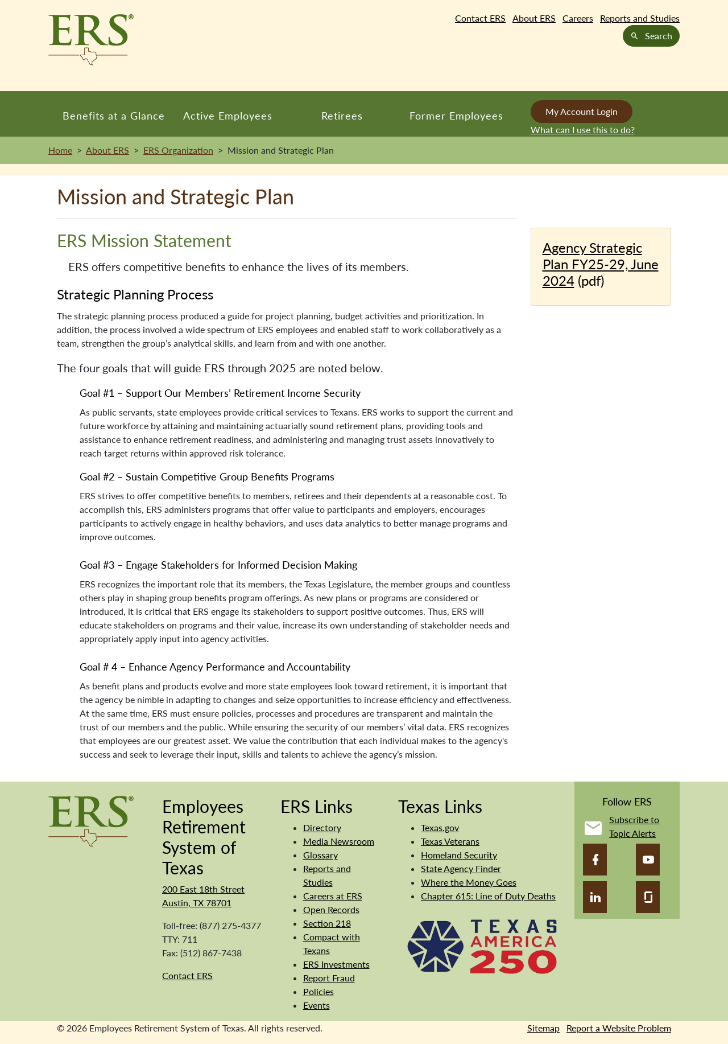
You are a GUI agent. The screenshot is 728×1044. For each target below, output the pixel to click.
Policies (318, 991)
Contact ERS (480, 18)
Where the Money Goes (468, 882)
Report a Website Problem (618, 1027)
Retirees (342, 115)
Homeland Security (459, 854)
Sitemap (543, 1027)
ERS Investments (336, 964)
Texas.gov (440, 827)
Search (651, 35)
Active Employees (227, 115)
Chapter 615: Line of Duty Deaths (488, 895)
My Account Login (581, 111)
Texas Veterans (450, 841)
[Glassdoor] (648, 897)
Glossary (320, 854)
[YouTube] (648, 860)
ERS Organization (178, 150)
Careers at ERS (332, 895)
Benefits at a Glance (114, 115)
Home (60, 150)
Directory (322, 827)
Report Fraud (329, 977)
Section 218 (327, 923)
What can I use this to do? (583, 129)
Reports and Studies (640, 18)
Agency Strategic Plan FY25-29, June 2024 (601, 264)
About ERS (534, 18)
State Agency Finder (461, 868)
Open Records (331, 909)
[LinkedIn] (595, 897)
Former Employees (456, 115)
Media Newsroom (338, 841)
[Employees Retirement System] (91, 820)
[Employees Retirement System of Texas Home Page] (91, 39)
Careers (577, 18)
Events (316, 1005)
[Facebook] (595, 860)
